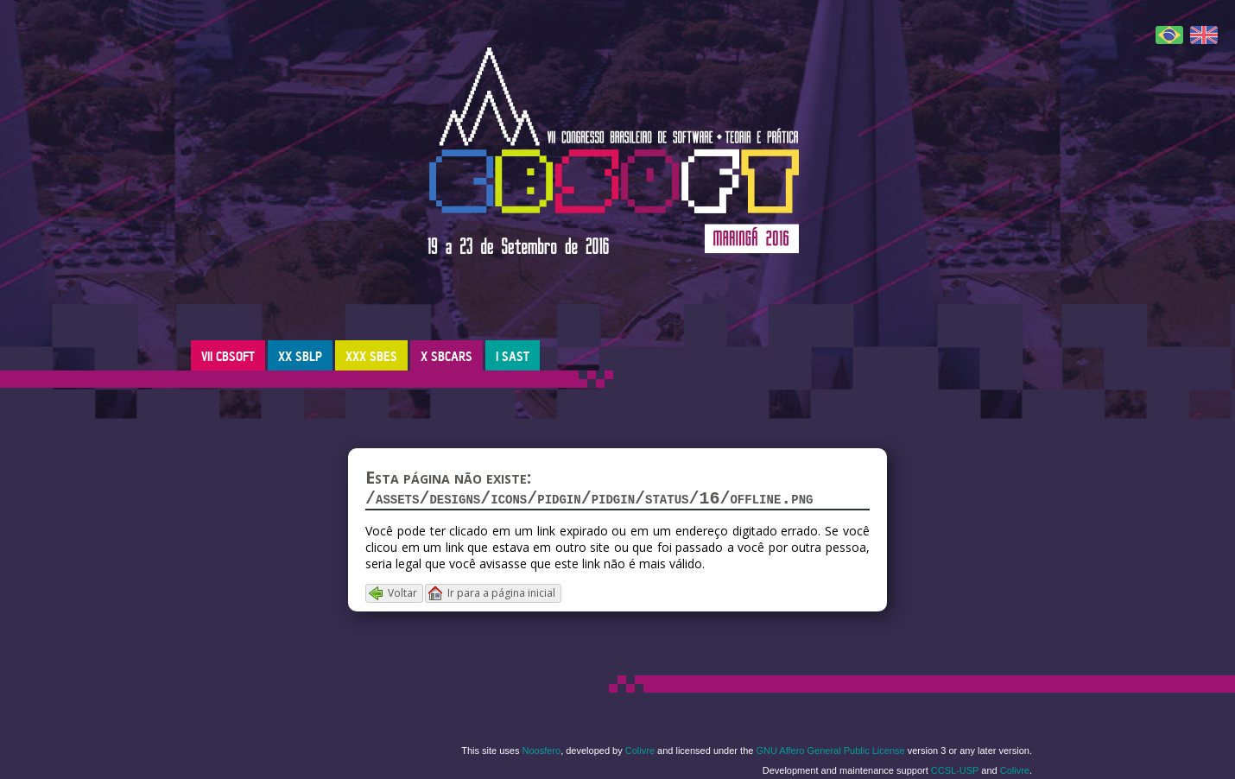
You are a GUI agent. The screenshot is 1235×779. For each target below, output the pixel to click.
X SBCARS (446, 356)
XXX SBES (371, 356)
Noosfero (541, 754)
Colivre (640, 754)
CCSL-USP (954, 774)
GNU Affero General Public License (830, 754)
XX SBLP (300, 356)
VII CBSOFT (228, 356)
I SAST (512, 356)
